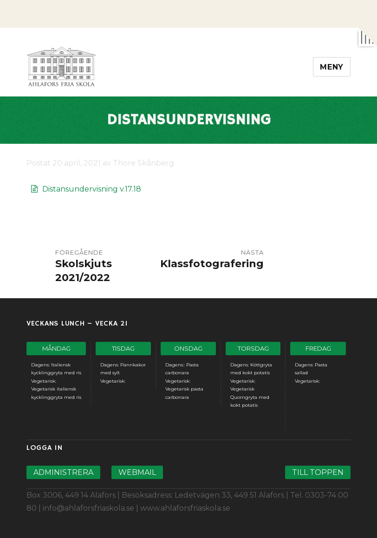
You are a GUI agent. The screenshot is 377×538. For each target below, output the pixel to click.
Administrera (63, 472)
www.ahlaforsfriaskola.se (185, 508)
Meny (332, 67)
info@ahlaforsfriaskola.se (88, 508)
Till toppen (318, 472)
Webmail (137, 472)
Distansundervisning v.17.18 (91, 189)
